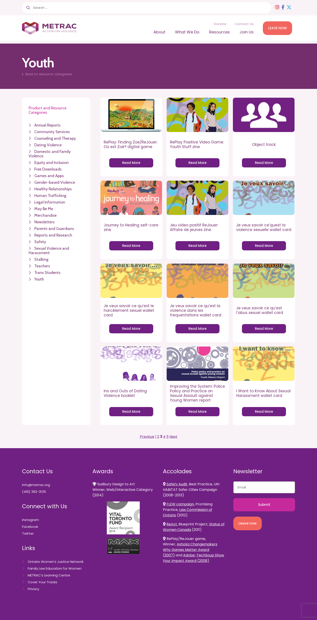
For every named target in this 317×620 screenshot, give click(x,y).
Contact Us (244, 24)
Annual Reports (47, 125)
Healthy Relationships (53, 189)
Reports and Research (53, 235)
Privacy (33, 589)
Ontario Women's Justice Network (55, 561)
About (159, 32)
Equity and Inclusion (51, 162)
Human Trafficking (50, 195)
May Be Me (43, 208)
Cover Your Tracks (42, 582)
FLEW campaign (180, 504)
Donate (220, 24)
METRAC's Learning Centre (49, 575)
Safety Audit (176, 484)
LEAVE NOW (277, 28)
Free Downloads (48, 169)
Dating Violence (48, 145)
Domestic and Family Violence (50, 153)
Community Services (52, 131)
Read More (131, 162)
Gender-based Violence (54, 182)
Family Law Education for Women (54, 568)
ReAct (171, 524)
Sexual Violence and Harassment (49, 250)
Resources (219, 32)
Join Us (247, 32)
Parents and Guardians (54, 228)
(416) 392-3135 (34, 491)
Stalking (41, 259)
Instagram (30, 519)
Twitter (28, 533)
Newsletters (44, 222)
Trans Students (47, 272)
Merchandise (45, 215)
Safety (40, 241)
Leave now (247, 523)
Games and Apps (49, 175)
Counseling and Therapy (55, 138)
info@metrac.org (36, 484)
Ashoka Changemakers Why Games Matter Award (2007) (190, 550)
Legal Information (49, 202)
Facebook (30, 526)
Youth (39, 279)
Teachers (42, 266)
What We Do (187, 32)
